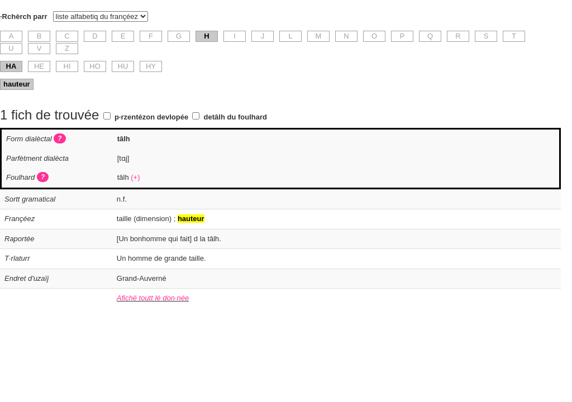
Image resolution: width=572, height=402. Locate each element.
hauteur (16, 84)
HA (11, 66)
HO (95, 66)
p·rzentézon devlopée (151, 117)
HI (67, 66)
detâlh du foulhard (235, 117)
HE (39, 66)
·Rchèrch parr (23, 16)
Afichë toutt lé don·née (153, 298)
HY (151, 66)
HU (123, 66)
